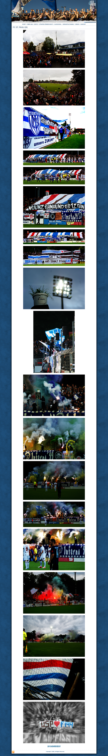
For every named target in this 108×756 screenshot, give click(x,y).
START (24, 24)
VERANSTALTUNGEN (68, 24)
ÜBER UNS (30, 24)
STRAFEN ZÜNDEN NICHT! (46, 24)
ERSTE (36, 24)
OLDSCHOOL (57, 24)
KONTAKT (83, 24)
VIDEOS (77, 24)
